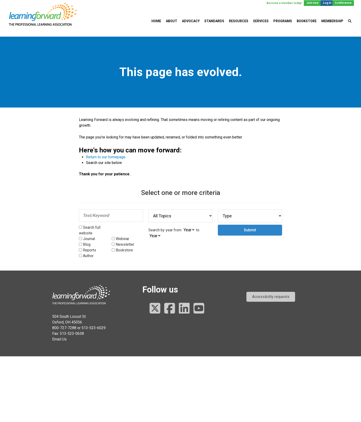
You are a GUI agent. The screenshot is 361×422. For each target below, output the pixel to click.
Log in (327, 2)
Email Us (59, 339)
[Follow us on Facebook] (169, 308)
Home (156, 21)
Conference (343, 2)
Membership (332, 21)
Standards (214, 21)
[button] (270, 297)
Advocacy (191, 21)
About (171, 21)
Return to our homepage (105, 157)
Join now (312, 2)
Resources (238, 21)
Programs (282, 21)
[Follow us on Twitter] (155, 308)
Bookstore (307, 21)
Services (261, 21)
